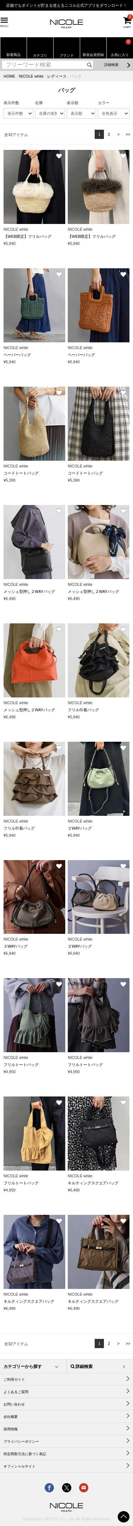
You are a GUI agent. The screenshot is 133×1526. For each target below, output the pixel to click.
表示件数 (11, 103)
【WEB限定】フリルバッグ (27, 236)
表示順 (72, 103)
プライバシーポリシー (21, 1441)
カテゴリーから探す (23, 1366)
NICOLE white (31, 76)
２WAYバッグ (80, 828)
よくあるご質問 (16, 1392)
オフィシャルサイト (19, 1466)
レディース (57, 76)
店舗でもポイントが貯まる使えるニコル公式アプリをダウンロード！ (66, 5)
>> (128, 134)
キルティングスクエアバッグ (93, 1183)
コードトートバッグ (21, 473)
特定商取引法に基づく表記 (25, 1454)
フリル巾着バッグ (83, 710)
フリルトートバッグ (21, 1064)
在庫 (39, 103)
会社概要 (11, 1417)
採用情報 (11, 1429)
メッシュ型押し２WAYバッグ (29, 591)
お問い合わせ (14, 1404)
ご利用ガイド (14, 1379)
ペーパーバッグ (17, 355)
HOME (9, 76)
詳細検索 (111, 65)
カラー (104, 103)
